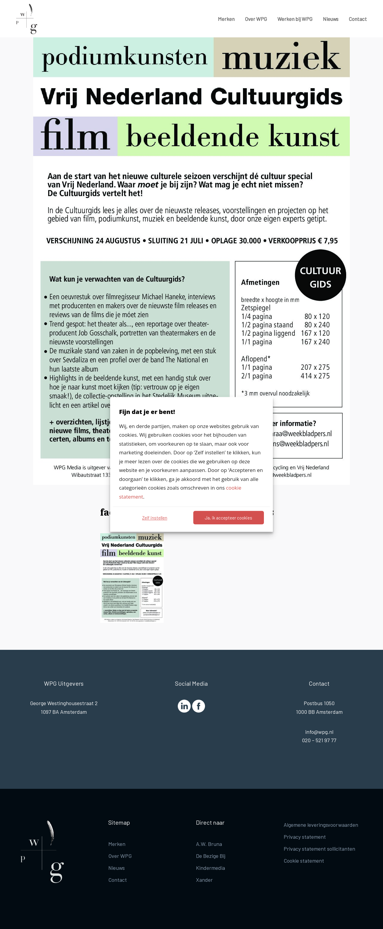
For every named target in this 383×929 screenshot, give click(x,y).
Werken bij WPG (294, 19)
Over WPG (256, 19)
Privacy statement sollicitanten (319, 848)
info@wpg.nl (319, 731)
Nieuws (330, 19)
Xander (204, 879)
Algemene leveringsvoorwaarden (321, 824)
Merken (226, 19)
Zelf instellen (154, 517)
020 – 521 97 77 (319, 740)
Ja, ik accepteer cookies (228, 517)
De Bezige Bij (210, 855)
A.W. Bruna (209, 844)
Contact (358, 19)
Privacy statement (305, 836)
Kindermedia (210, 867)
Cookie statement (304, 860)
